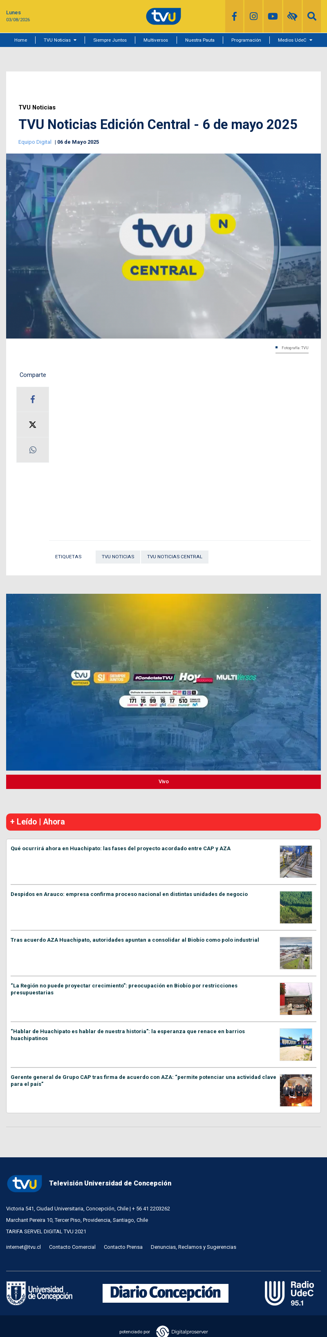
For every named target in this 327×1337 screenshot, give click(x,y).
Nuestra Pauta (200, 40)
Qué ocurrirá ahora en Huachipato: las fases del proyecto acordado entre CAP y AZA (121, 848)
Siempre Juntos (110, 40)
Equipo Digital (35, 142)
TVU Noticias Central (174, 556)
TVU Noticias (57, 40)
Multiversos (155, 40)
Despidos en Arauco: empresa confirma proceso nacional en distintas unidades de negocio (129, 894)
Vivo (164, 781)
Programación (246, 40)
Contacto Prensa (123, 1247)
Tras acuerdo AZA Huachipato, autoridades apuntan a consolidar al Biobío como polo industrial (135, 940)
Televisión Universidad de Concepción (88, 1184)
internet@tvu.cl (23, 1247)
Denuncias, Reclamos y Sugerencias (193, 1247)
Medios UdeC (292, 40)
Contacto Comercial (72, 1247)
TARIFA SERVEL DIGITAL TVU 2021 (46, 1231)
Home (20, 40)
